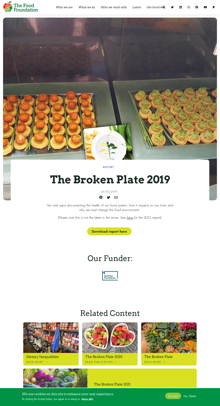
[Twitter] (172, 7)
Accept (173, 397)
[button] (64, 7)
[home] (20, 7)
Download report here (109, 231)
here (130, 217)
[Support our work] (213, 7)
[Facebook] (196, 7)
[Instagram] (188, 7)
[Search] (164, 7)
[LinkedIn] (180, 7)
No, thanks (189, 397)
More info (87, 400)
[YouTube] (205, 7)
